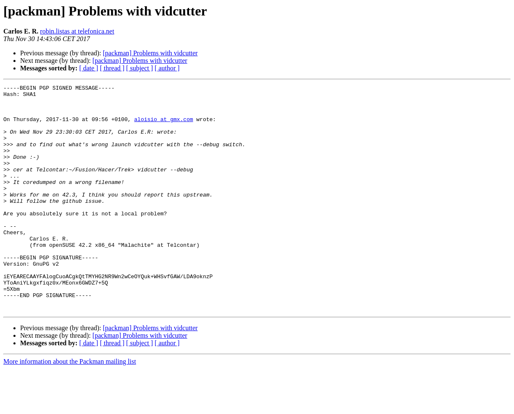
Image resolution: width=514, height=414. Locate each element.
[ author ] (167, 68)
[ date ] (88, 68)
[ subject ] (139, 68)
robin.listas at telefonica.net (77, 31)
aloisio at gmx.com (163, 126)
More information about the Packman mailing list (69, 406)
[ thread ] (112, 68)
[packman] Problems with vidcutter (150, 53)
